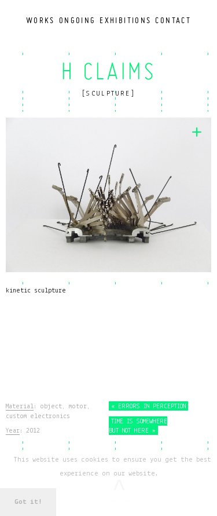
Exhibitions (125, 20)
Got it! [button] (28, 502)
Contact (173, 20)
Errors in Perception (148, 406)
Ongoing (77, 20)
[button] (163, 474)
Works (40, 20)
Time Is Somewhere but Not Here (138, 426)
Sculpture (108, 93)
